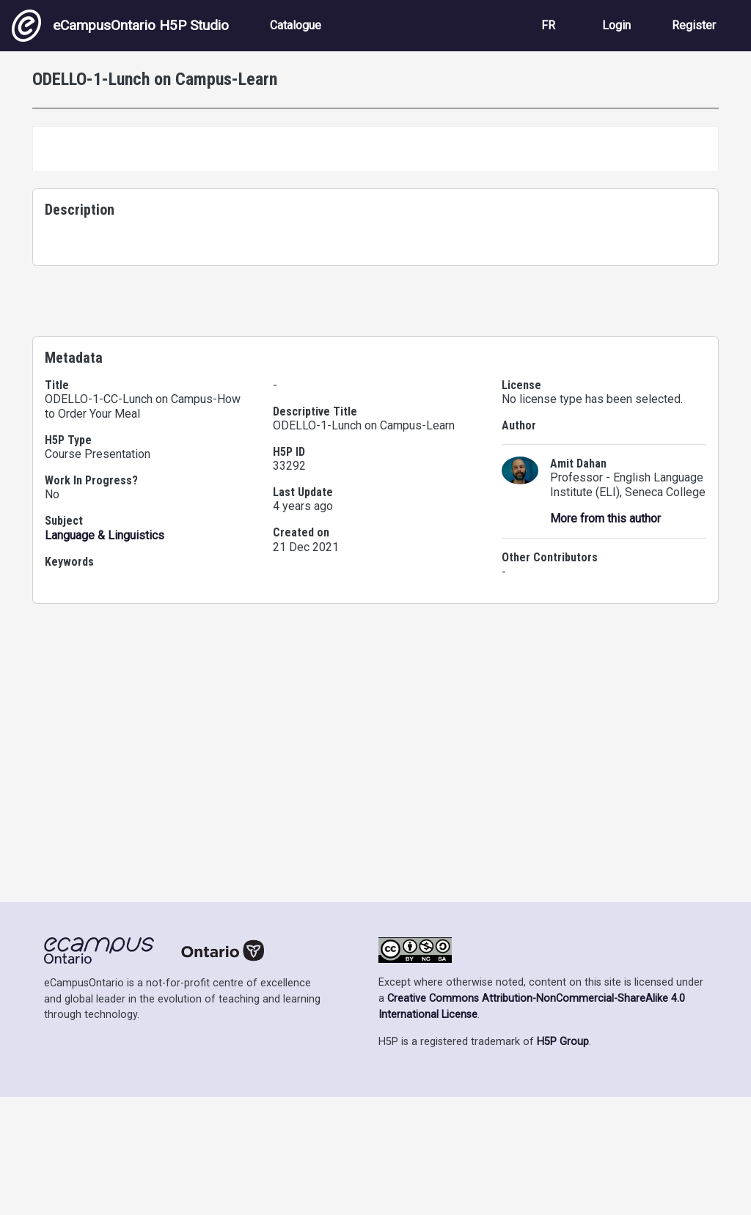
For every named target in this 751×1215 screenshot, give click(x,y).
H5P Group (563, 1159)
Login (616, 25)
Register (694, 25)
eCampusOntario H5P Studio (120, 26)
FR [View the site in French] (548, 25)
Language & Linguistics (104, 916)
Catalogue (295, 25)
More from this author (605, 899)
